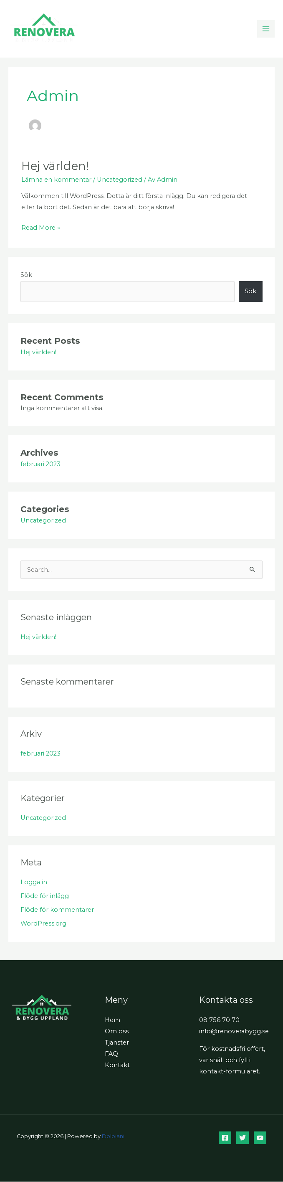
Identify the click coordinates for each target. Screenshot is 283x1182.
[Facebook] (225, 1138)
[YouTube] (260, 1138)
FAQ (111, 1054)
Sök (26, 275)
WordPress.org (43, 923)
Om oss (117, 1031)
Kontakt (117, 1065)
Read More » (40, 227)
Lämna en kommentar (56, 180)
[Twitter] (242, 1138)
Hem (112, 1020)
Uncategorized (119, 180)
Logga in (33, 882)
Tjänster (117, 1043)
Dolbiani (113, 1137)
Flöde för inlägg (44, 896)
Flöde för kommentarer (57, 909)
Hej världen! (55, 166)
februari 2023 (40, 464)
